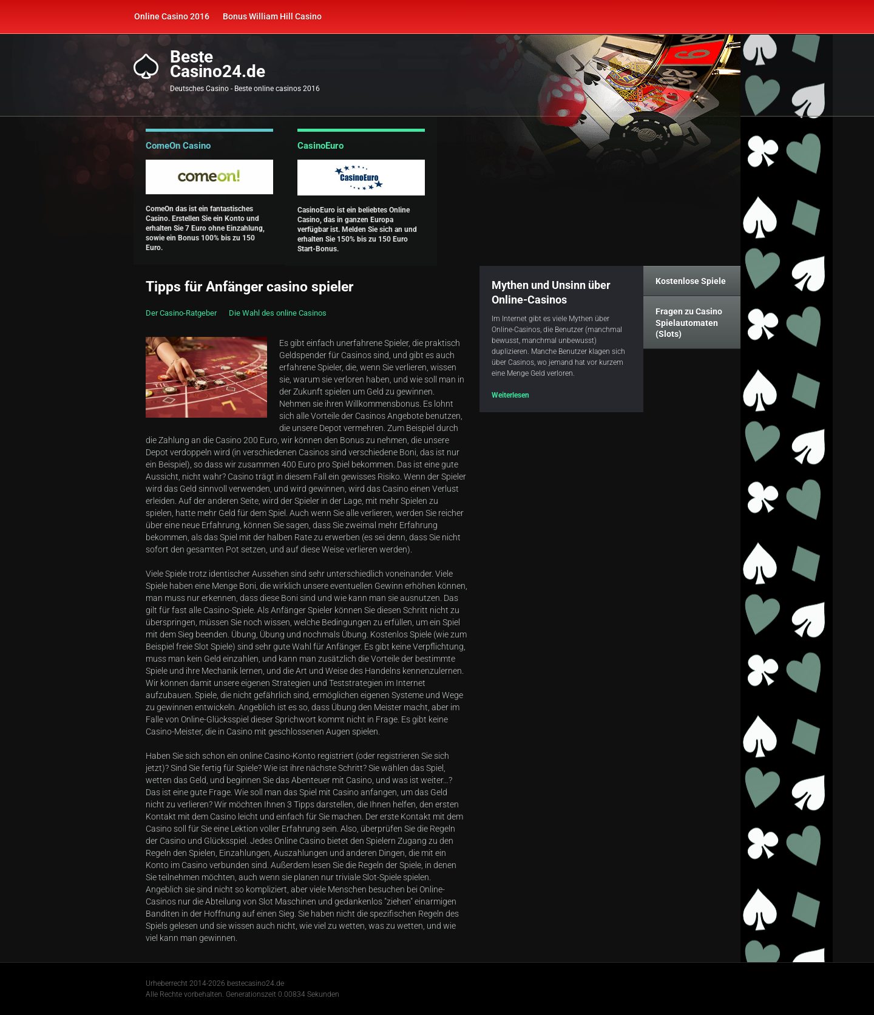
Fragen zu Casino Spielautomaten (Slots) (689, 322)
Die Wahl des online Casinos (278, 312)
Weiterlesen (510, 395)
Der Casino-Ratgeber (181, 312)
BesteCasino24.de (217, 64)
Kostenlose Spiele (691, 281)
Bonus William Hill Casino (272, 16)
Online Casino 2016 (171, 16)
